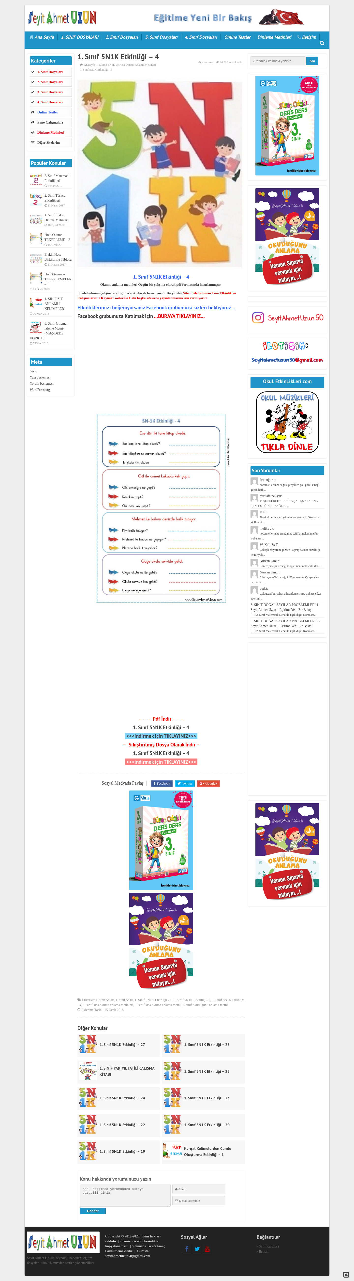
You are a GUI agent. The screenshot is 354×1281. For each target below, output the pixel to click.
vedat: (286, 593)
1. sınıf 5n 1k (105, 1000)
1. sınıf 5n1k (124, 1000)
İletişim (309, 37)
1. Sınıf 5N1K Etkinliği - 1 (153, 1000)
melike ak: (285, 533)
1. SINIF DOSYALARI (79, 37)
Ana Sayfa (44, 37)
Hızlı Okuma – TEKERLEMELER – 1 (58, 279)
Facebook (163, 783)
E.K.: (285, 517)
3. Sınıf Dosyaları (161, 37)
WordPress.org (40, 390)
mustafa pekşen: (284, 501)
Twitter (187, 783)
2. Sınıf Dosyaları (121, 37)
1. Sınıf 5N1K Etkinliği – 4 (161, 727)
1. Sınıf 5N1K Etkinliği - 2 (191, 1000)
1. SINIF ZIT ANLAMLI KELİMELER (54, 304)
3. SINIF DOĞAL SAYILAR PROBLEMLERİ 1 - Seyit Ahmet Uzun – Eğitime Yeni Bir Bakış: (285, 610)
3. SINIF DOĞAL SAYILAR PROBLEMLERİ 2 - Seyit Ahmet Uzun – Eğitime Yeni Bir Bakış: (285, 626)
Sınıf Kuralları (269, 1247)
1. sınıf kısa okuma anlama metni (158, 1005)
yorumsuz (207, 62)
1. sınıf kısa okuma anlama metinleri (108, 1005)
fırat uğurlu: (285, 484)
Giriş (33, 371)
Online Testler (237, 37)
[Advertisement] (161, 366)
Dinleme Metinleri (274, 37)
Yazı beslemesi (40, 377)
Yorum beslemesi (42, 383)
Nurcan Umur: (285, 577)
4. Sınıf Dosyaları (201, 37)
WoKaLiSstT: (285, 549)
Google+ (211, 783)
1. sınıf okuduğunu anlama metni (205, 1005)
